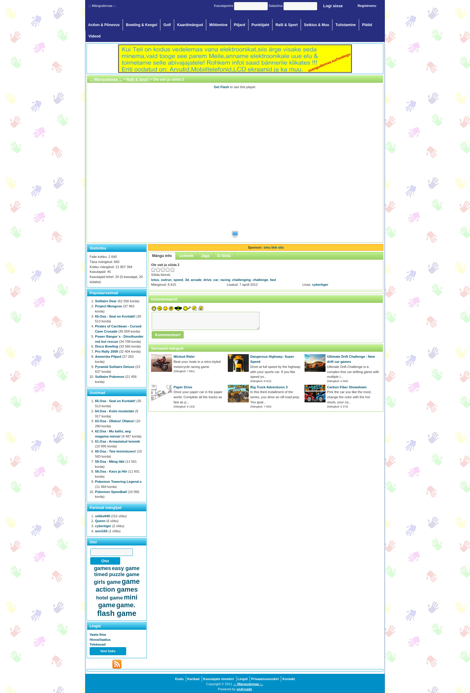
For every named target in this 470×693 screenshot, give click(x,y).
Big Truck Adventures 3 (269, 387)
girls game (107, 582)
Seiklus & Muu (316, 25)
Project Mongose (108, 306)
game (131, 581)
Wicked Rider (184, 356)
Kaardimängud (190, 25)
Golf (167, 25)
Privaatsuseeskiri (265, 679)
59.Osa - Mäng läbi (109, 461)
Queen (100, 521)
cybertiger (320, 284)
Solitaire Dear (106, 301)
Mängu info (162, 256)
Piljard (239, 25)
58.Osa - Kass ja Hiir (111, 471)
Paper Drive (183, 387)
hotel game (109, 598)
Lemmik (187, 256)
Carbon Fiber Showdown (347, 387)
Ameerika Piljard (108, 356)
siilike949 (102, 516)
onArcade (244, 689)
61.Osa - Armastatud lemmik (117, 441)
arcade (196, 280)
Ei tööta (224, 256)
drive (208, 280)
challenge (260, 280)
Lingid (243, 679)
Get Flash (221, 87)
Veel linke (108, 651)
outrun (166, 280)
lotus (155, 280)
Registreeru (367, 5)
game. (125, 605)
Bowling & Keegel (141, 25)
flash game (116, 613)
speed (178, 280)
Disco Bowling (106, 346)
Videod (94, 36)
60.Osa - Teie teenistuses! (115, 451)
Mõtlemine (218, 25)
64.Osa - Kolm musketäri (114, 411)
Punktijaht (260, 25)
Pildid (367, 25)
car (216, 280)
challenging (241, 280)
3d (187, 280)
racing (225, 280)
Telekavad (98, 644)
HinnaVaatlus (100, 639)
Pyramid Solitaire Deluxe (114, 367)
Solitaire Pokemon (109, 376)
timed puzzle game (116, 574)
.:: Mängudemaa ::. (106, 79)
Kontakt (288, 679)
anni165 (101, 531)
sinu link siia (273, 247)
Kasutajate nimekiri (218, 679)
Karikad (193, 679)
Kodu (179, 679)
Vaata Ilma (98, 634)
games (102, 568)
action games (117, 589)
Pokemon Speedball (111, 492)
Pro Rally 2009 (106, 351)
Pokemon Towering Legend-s (118, 481)
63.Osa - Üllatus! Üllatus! (115, 421)
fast (273, 280)
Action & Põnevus (104, 25)
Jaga (205, 256)
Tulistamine (345, 25)
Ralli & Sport (286, 25)
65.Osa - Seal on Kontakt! (115, 316)
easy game (126, 568)
